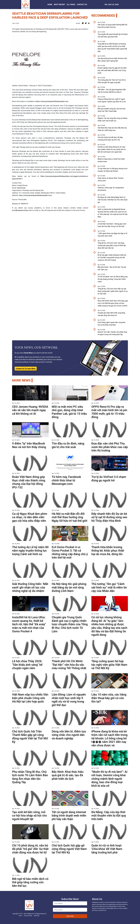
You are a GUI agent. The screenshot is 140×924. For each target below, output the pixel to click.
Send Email (21, 188)
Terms (20, 915)
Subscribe (70, 916)
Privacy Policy (28, 915)
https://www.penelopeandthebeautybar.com (52, 101)
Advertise (36, 915)
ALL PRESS (71, 5)
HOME (49, 5)
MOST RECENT (59, 5)
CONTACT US (82, 5)
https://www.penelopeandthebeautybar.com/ (35, 195)
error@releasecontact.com (22, 210)
